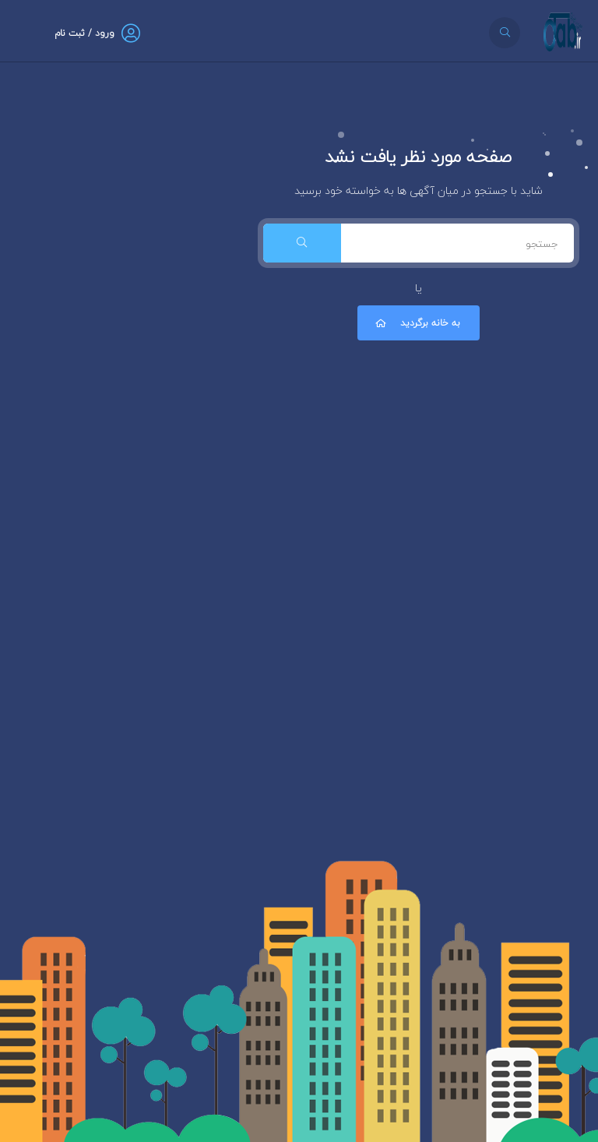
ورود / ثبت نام (84, 33)
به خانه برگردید (416, 323)
